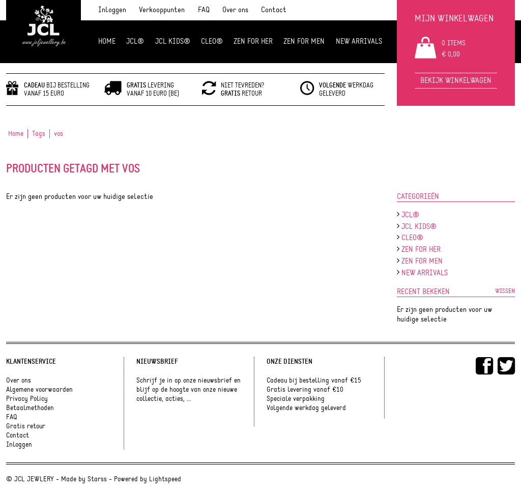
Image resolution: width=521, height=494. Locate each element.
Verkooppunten (162, 10)
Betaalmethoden (30, 408)
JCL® (135, 41)
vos (58, 133)
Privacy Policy (27, 398)
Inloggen (112, 10)
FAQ (204, 10)
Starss (97, 479)
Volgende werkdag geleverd (306, 408)
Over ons (235, 10)
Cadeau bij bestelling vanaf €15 (314, 380)
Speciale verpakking (296, 398)
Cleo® (212, 41)
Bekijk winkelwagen (455, 80)
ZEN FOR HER (253, 41)
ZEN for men (304, 41)
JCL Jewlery (43, 31)
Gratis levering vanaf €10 (305, 389)
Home (106, 41)
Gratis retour (25, 426)
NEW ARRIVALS (359, 41)
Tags (38, 133)
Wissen (505, 291)
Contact (273, 10)
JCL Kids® (172, 41)
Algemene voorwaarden (39, 389)
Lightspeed (165, 479)
